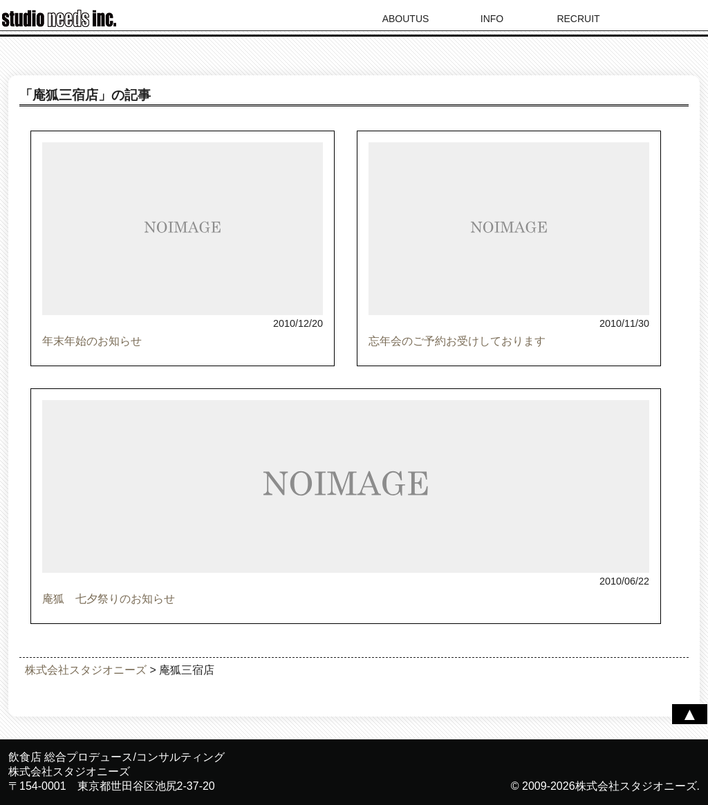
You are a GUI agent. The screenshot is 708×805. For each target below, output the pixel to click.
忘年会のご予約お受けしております (457, 341)
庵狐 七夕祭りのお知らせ (108, 599)
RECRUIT (578, 18)
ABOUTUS (405, 18)
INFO (492, 18)
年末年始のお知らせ (92, 341)
